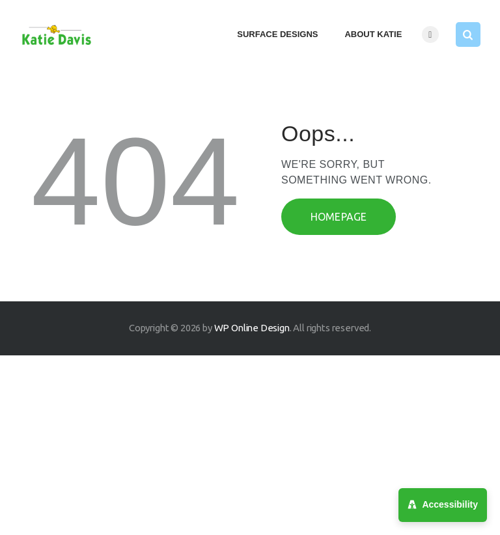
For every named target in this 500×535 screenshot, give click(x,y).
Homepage (339, 217)
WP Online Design (252, 327)
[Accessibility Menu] (442, 505)
